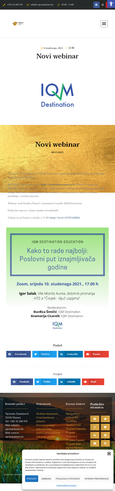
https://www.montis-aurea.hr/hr (58, 185)
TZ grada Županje (75, 440)
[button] (111, 4)
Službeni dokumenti (47, 414)
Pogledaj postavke (68, 478)
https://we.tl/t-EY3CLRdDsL (65, 218)
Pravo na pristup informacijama (45, 427)
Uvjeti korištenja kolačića (66, 485)
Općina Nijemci (74, 448)
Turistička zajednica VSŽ (73, 423)
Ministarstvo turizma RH (72, 416)
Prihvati (32, 478)
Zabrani (46, 478)
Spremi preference (97, 478)
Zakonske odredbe (45, 437)
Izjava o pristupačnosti (48, 433)
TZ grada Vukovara (76, 429)
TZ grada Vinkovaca (71, 435)
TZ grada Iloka (73, 444)
